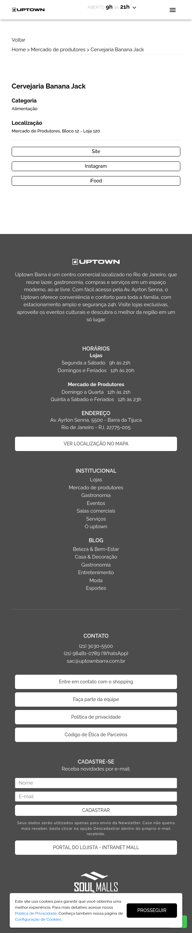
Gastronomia (96, 495)
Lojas (96, 480)
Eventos (96, 503)
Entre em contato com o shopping (96, 681)
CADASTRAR (96, 810)
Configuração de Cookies (38, 919)
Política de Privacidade (36, 913)
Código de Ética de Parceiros (96, 734)
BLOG (96, 540)
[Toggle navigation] (172, 9)
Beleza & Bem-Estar (96, 549)
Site (96, 151)
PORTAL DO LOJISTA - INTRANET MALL (96, 847)
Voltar (18, 40)
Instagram (96, 166)
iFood (96, 180)
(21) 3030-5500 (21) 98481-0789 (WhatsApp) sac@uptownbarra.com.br (96, 653)
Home (19, 50)
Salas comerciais (96, 511)
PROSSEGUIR (151, 910)
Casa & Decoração (96, 557)
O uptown (96, 527)
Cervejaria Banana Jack (117, 50)
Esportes (96, 588)
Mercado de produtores (58, 50)
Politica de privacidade (96, 717)
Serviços (96, 519)
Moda (95, 580)
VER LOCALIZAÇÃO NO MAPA (96, 443)
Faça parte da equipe (96, 699)
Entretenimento (96, 573)
